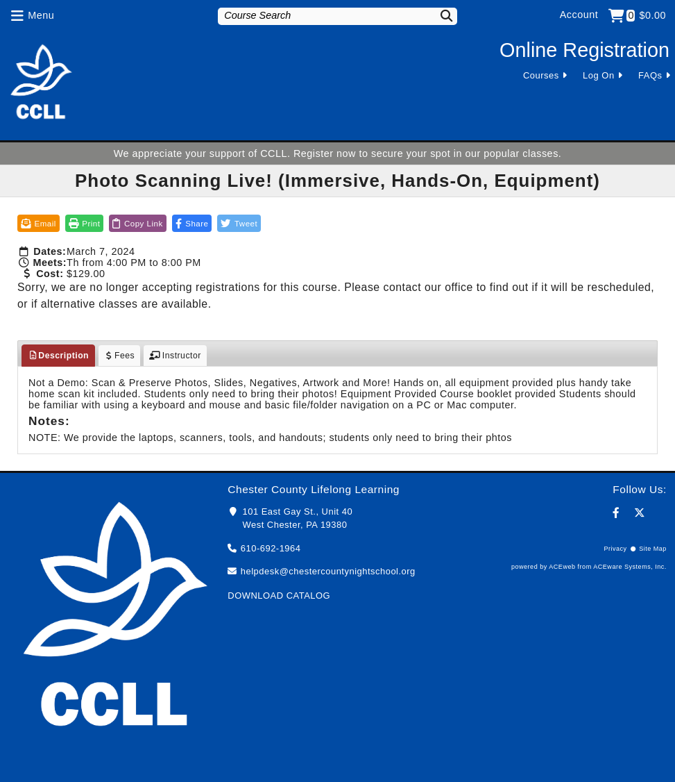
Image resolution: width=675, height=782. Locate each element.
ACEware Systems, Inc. (630, 566)
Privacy (615, 548)
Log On (599, 75)
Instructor (175, 355)
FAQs (650, 75)
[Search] (440, 16)
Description (58, 355)
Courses (541, 75)
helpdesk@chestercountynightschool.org (328, 571)
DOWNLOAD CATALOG (279, 595)
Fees (119, 355)
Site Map (653, 548)
